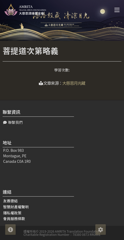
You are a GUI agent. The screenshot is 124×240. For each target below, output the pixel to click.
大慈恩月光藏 (73, 83)
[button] (12, 122)
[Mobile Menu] (115, 9)
